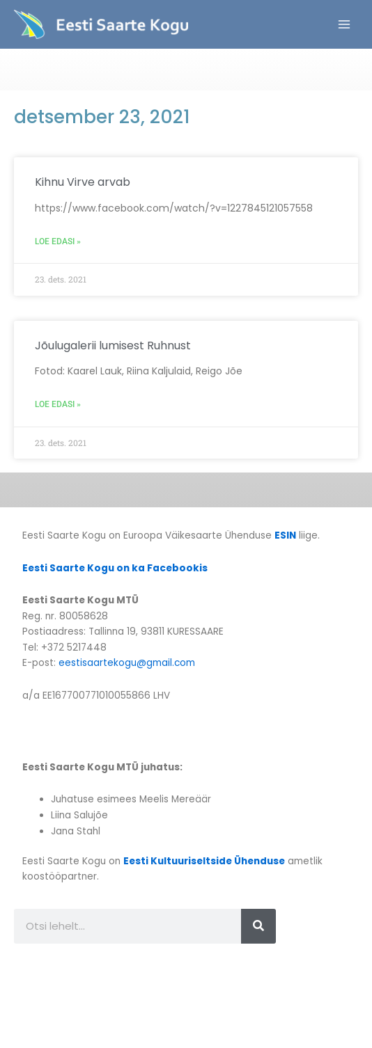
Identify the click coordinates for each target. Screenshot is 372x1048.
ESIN (285, 535)
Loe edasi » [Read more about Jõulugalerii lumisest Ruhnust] (58, 404)
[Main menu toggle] (344, 24)
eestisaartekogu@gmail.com (127, 662)
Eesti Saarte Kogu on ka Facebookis (115, 568)
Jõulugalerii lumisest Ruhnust (113, 346)
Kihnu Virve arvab (82, 182)
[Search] (258, 926)
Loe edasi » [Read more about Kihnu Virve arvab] (58, 241)
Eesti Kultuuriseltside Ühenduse (204, 861)
